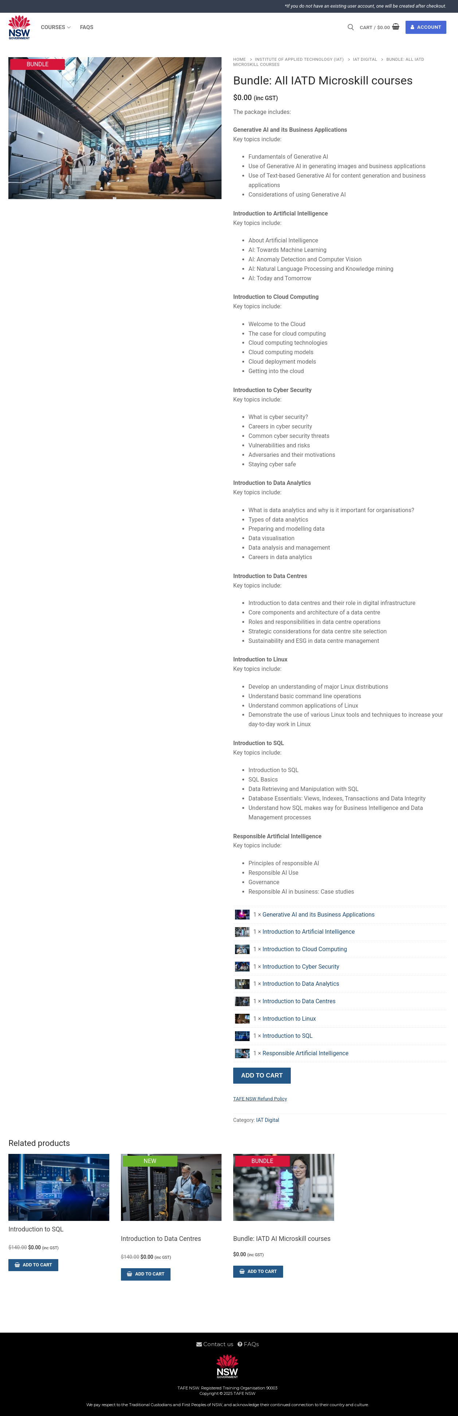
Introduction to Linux (289, 1018)
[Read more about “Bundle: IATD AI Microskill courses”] (258, 1272)
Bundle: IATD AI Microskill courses (281, 1238)
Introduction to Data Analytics (301, 983)
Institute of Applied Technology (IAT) (299, 59)
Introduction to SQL (288, 1035)
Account (426, 27)
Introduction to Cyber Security (301, 966)
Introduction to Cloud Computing (305, 949)
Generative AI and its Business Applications (319, 914)
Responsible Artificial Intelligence (306, 1053)
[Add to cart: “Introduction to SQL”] (33, 1265)
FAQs (248, 1344)
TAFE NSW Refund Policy (260, 1098)
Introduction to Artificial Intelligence (309, 931)
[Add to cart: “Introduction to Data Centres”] (146, 1274)
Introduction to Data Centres (299, 1001)
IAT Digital (365, 59)
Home (239, 59)
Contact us (217, 1344)
